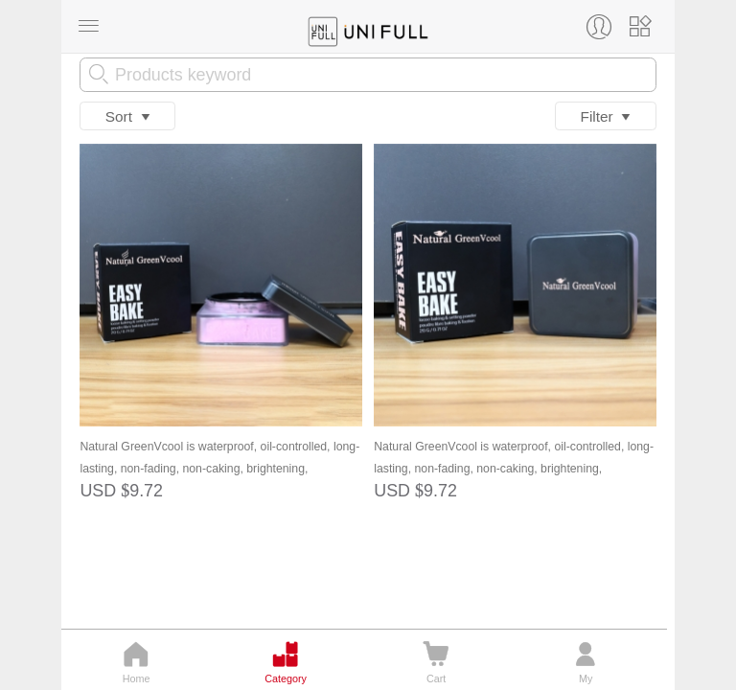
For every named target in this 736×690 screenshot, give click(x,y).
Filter (606, 117)
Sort (127, 117)
